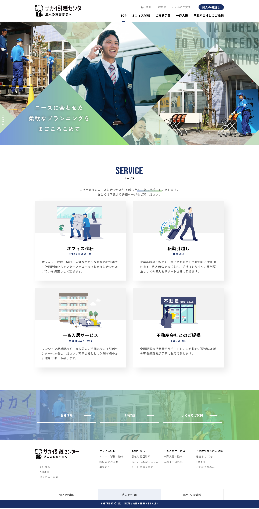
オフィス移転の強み (111, 457)
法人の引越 (129, 496)
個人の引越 (66, 496)
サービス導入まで (142, 468)
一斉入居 (182, 15)
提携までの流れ (205, 457)
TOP (123, 15)
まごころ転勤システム (145, 463)
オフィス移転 (141, 15)
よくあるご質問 (181, 7)
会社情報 (146, 7)
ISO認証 (162, 7)
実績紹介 (104, 468)
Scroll (3, 120)
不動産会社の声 (205, 468)
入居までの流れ (173, 463)
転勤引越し (138, 452)
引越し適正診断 (141, 457)
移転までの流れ (108, 463)
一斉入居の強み (173, 457)
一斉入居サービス (174, 452)
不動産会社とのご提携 (208, 15)
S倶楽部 (201, 463)
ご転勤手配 (163, 15)
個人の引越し (211, 7)
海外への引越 (192, 496)
